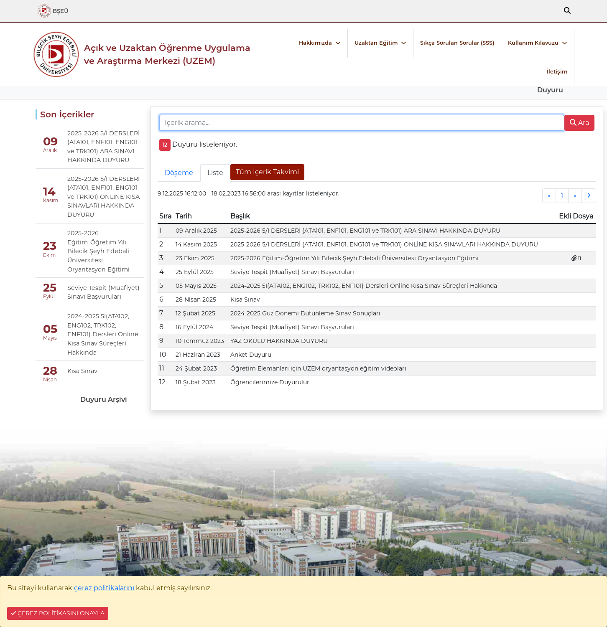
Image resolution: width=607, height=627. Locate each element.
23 (49, 246)
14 (49, 191)
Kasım (49, 200)
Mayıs (49, 338)
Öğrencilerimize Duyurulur (269, 382)
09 (50, 141)
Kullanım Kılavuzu (533, 43)
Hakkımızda (315, 43)
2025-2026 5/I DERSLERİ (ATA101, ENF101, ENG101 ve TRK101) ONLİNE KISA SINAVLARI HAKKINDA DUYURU (103, 196)
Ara (579, 123)
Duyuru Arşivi (103, 400)
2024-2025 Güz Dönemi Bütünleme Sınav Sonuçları (305, 313)
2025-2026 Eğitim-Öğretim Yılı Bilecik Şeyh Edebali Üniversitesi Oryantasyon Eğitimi (98, 251)
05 (50, 329)
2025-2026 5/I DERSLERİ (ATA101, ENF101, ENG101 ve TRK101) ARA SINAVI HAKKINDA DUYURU (103, 146)
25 (49, 287)
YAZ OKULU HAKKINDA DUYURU (279, 341)
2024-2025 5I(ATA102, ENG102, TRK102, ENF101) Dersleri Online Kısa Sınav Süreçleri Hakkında (102, 334)
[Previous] (549, 195)
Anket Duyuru (250, 354)
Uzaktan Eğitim (376, 43)
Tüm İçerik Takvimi (267, 172)
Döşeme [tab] (179, 173)
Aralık (49, 150)
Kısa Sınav (82, 371)
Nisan (49, 380)
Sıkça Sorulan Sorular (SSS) (457, 43)
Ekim (49, 255)
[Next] (575, 195)
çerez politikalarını (104, 588)
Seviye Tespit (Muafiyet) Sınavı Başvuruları (103, 292)
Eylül (49, 297)
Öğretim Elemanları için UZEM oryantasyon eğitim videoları (318, 368)
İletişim (557, 72)
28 (50, 371)
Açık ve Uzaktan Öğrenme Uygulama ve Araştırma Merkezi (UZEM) (167, 54)
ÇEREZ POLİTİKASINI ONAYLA (58, 613)
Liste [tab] (215, 173)
